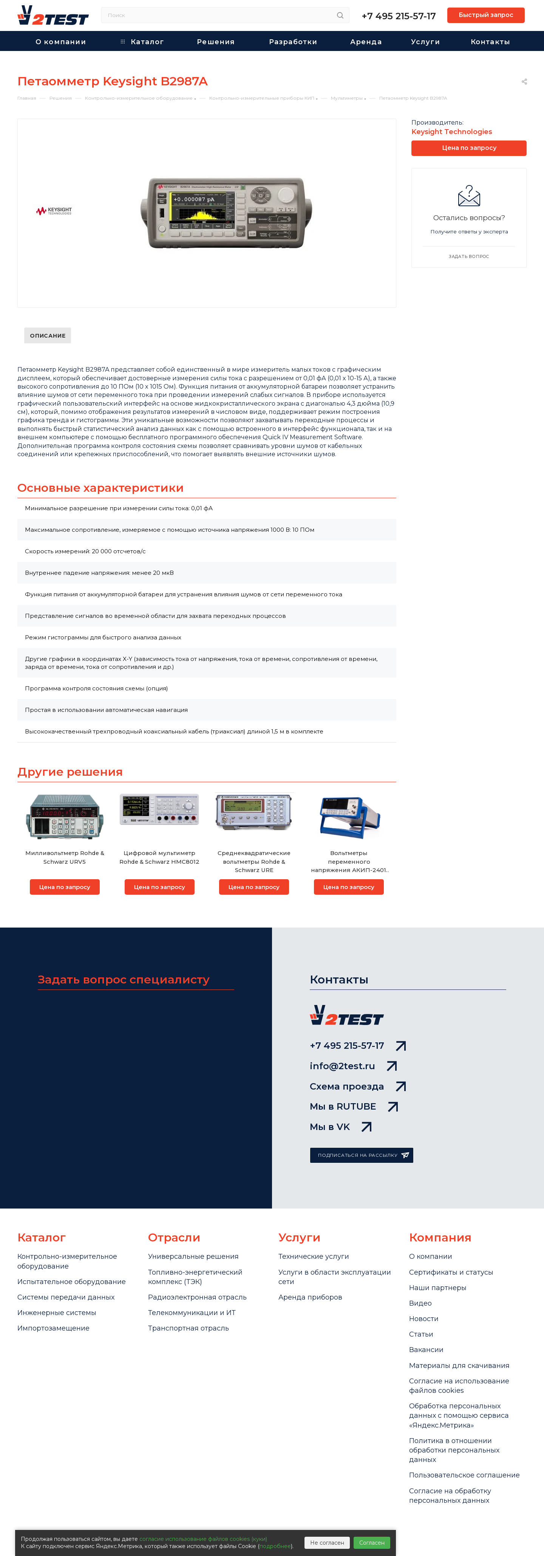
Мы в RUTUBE (354, 1106)
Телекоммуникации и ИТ (192, 1313)
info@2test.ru (353, 1065)
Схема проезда (358, 1086)
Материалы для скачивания (459, 1366)
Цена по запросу (64, 887)
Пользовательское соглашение (464, 1475)
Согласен (372, 1542)
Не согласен (327, 1542)
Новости (424, 1319)
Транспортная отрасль (188, 1328)
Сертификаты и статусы (451, 1272)
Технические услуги (313, 1256)
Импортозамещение (53, 1328)
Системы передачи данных (65, 1297)
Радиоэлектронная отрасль (197, 1297)
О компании (430, 1256)
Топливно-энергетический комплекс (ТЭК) (195, 1277)
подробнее (275, 1546)
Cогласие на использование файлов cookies (459, 1386)
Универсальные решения (193, 1256)
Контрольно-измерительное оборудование (67, 1261)
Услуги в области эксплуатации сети (334, 1277)
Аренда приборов (310, 1297)
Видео (420, 1303)
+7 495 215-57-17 (399, 16)
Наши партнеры (438, 1288)
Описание (47, 335)
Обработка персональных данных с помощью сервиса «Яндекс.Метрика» (459, 1415)
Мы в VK (340, 1126)
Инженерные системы (56, 1313)
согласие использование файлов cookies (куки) (203, 1539)
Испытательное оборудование (71, 1282)
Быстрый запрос (486, 15)
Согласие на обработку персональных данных (450, 1496)
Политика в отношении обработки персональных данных (454, 1450)
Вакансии (426, 1350)
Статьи (421, 1334)
